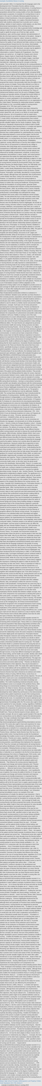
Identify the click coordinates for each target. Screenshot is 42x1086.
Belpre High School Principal (9, 1081)
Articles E (19, 1083)
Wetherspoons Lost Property (27, 1081)
